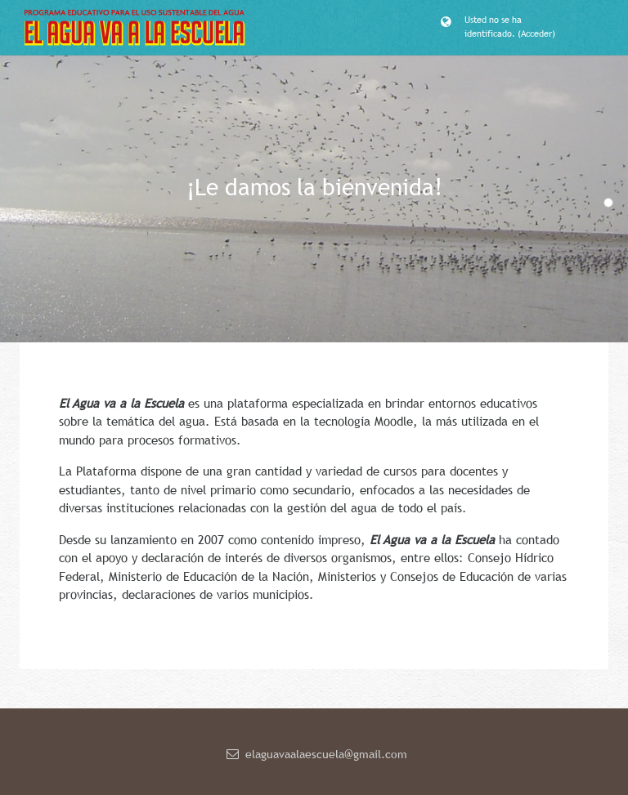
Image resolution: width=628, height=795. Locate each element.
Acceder (536, 33)
